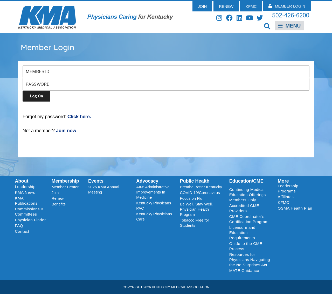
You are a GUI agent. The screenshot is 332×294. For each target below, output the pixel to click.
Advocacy (147, 181)
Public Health (194, 181)
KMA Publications (26, 200)
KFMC (283, 202)
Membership (65, 181)
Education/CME (246, 181)
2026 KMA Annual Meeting (103, 189)
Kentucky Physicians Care (154, 216)
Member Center (65, 187)
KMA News (25, 192)
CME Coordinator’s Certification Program (248, 219)
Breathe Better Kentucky (201, 187)
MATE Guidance (244, 270)
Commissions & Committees (29, 211)
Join (55, 192)
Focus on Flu (191, 198)
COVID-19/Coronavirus (200, 192)
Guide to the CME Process (245, 246)
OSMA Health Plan (295, 208)
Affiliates (287, 196)
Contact (22, 231)
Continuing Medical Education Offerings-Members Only (248, 194)
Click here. (79, 116)
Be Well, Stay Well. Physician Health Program (196, 209)
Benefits (59, 204)
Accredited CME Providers (244, 208)
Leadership (26, 186)
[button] (267, 26)
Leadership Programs (296, 188)
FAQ (19, 225)
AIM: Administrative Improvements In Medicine (152, 192)
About (22, 181)
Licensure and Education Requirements (242, 232)
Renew (58, 198)
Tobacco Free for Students (194, 223)
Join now (66, 130)
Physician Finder (30, 220)
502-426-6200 (290, 15)
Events (95, 181)
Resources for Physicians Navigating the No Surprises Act (249, 259)
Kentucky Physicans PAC (153, 205)
